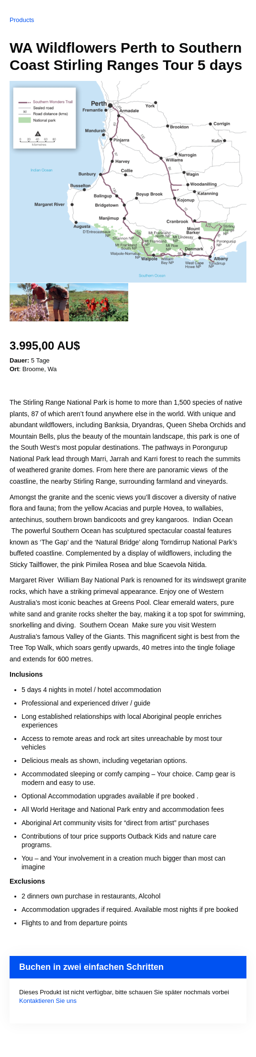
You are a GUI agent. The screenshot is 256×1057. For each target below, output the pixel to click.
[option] (39, 302)
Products (22, 19)
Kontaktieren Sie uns (48, 1000)
